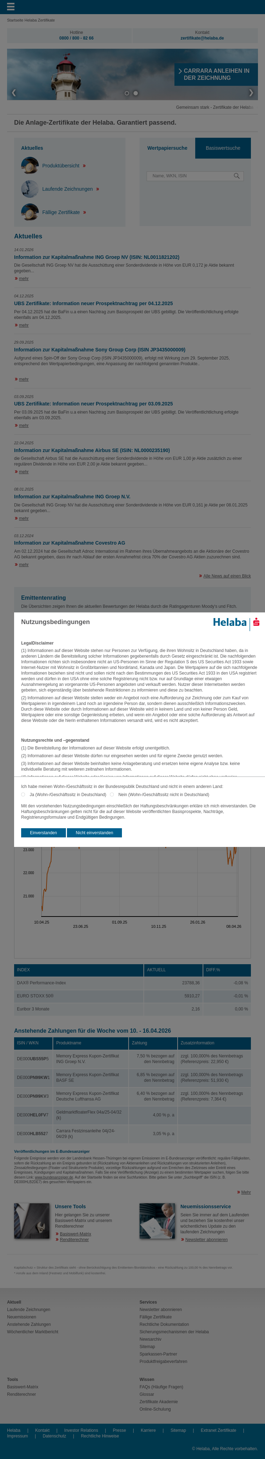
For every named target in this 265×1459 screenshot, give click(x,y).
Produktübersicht (51, 165)
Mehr (246, 1192)
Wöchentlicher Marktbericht (32, 1331)
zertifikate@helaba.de (202, 38)
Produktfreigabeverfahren (163, 1361)
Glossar (147, 1394)
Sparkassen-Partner (158, 1354)
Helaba (13, 1430)
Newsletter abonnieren (206, 1239)
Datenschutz (54, 1436)
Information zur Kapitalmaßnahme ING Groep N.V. (72, 496)
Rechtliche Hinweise (100, 1436)
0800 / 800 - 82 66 (76, 38)
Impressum (17, 1436)
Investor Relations (81, 1430)
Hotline (76, 32)
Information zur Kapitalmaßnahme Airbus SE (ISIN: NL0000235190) (92, 450)
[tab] (167, 148)
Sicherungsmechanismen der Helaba (174, 1331)
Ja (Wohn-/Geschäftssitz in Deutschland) (70, 794)
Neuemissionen (21, 1317)
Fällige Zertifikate (51, 212)
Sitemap (147, 1346)
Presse (119, 1430)
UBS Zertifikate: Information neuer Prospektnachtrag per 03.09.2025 (93, 404)
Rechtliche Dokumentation (164, 1324)
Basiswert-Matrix (75, 1234)
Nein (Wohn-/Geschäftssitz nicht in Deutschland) (163, 794)
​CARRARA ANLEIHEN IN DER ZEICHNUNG (216, 74)
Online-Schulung (155, 1409)
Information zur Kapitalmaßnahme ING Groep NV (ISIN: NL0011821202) (96, 257)
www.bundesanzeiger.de (54, 1177)
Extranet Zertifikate (218, 1430)
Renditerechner (74, 1239)
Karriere (148, 1430)
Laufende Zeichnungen (57, 189)
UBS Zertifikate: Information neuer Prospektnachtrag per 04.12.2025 (93, 303)
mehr (24, 278)
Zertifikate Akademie (159, 1401)
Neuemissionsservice (205, 1206)
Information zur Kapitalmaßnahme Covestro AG (69, 543)
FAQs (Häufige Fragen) (161, 1386)
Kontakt (202, 32)
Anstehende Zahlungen (29, 1324)
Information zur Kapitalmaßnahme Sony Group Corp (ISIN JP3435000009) (99, 349)
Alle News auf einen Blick (227, 576)
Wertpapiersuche (167, 148)
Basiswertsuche (223, 148)
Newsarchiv (150, 1339)
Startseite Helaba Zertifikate (31, 20)
